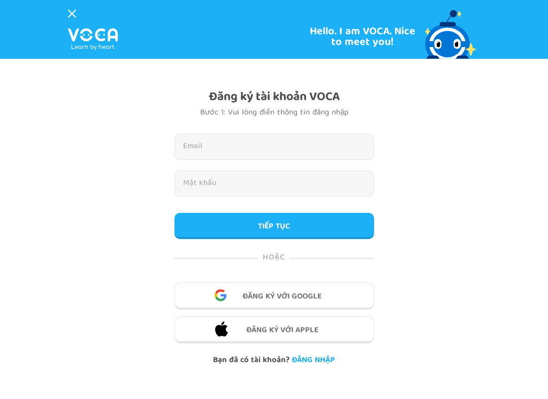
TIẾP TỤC (274, 227)
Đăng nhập (313, 360)
